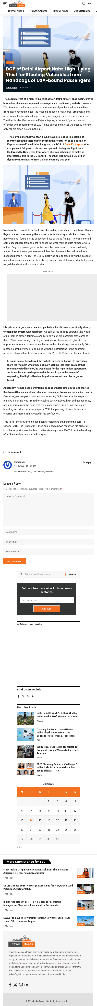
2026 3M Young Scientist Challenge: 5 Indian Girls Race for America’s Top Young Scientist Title (57, 767)
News (10, 62)
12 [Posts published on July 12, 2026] (75, 810)
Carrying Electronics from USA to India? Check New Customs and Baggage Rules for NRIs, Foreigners (56, 732)
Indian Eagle (11, 87)
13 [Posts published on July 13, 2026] (21, 820)
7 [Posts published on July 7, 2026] (31, 810)
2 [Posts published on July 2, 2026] (49, 801)
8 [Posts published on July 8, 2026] (40, 810)
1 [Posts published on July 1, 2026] (40, 801)
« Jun (19, 847)
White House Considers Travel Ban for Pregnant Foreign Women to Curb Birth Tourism (58, 749)
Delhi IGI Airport (74, 144)
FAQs (39, 740)
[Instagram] (28, 696)
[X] (23, 696)
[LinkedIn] (33, 696)
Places (40, 721)
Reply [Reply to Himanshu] (88, 462)
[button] (6, 3)
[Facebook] (18, 696)
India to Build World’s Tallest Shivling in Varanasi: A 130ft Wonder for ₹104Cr (58, 715)
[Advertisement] (52, 297)
